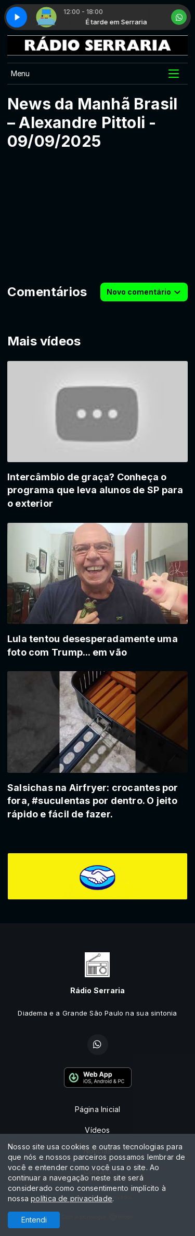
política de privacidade (71, 1198)
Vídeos (97, 1130)
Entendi (34, 1219)
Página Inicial (98, 1109)
